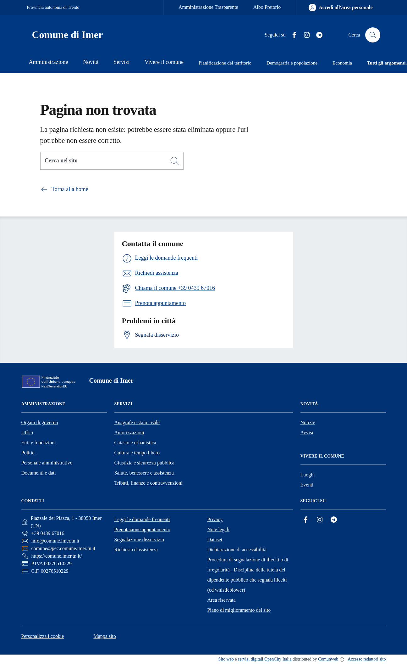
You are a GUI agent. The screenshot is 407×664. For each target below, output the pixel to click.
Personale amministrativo (47, 462)
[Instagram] (304, 35)
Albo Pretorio (267, 7)
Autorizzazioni (129, 432)
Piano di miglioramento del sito (239, 610)
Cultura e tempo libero (137, 452)
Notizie (307, 422)
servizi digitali (250, 659)
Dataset (214, 539)
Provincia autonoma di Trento (53, 7)
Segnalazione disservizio (139, 539)
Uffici (27, 432)
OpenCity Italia (278, 659)
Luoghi (307, 474)
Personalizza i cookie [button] (42, 636)
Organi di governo (39, 422)
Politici (28, 452)
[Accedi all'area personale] (340, 7)
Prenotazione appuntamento (142, 529)
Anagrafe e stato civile (137, 422)
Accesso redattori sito (367, 659)
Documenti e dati (38, 472)
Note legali (218, 529)
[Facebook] (291, 35)
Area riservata (221, 600)
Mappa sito (104, 636)
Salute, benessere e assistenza (144, 472)
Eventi (307, 484)
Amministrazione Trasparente (208, 7)
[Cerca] (174, 161)
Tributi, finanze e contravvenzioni (148, 483)
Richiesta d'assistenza (135, 549)
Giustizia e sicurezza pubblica (144, 462)
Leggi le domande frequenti (142, 519)
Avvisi (306, 432)
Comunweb (328, 659)
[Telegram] (317, 35)
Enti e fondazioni (38, 442)
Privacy (215, 519)
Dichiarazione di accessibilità (236, 549)
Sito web (226, 659)
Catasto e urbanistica (135, 442)
